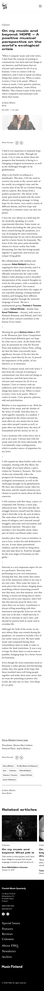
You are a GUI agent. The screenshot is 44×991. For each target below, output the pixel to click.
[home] (4, 6)
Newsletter (9, 951)
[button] (39, 6)
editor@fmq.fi (7, 909)
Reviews (7, 934)
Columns (8, 939)
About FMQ (10, 945)
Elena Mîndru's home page (15, 740)
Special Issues (11, 923)
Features (7, 929)
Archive (7, 957)
